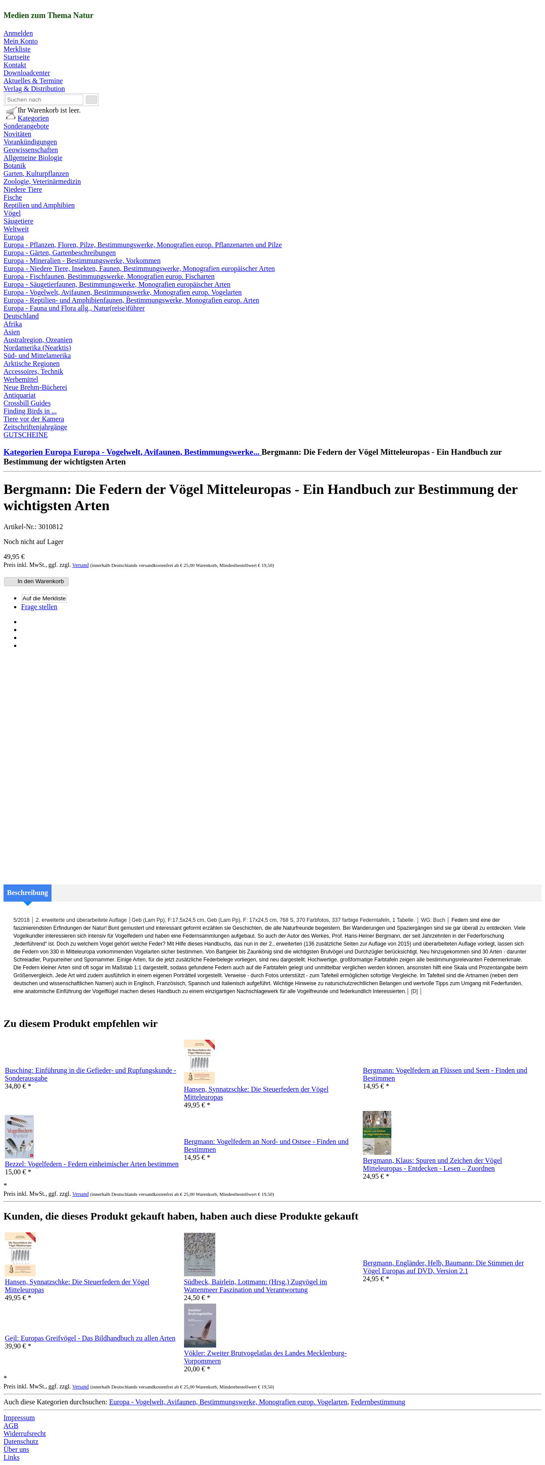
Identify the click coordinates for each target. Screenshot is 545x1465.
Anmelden (18, 33)
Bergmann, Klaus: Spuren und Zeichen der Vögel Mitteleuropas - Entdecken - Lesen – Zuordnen (432, 1164)
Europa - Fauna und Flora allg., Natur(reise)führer (74, 308)
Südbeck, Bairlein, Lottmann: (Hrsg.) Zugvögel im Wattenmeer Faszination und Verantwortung (255, 1285)
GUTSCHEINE (26, 434)
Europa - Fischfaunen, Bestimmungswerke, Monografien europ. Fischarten (109, 276)
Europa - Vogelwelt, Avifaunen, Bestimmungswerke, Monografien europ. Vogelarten (123, 292)
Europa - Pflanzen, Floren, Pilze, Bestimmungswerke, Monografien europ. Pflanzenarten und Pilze (143, 244)
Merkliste (17, 49)
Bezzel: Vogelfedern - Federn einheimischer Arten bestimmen (92, 1164)
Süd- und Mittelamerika (37, 355)
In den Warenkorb (35, 581)
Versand (80, 565)
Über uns (16, 1449)
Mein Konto (21, 41)
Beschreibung (27, 892)
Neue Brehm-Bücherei (35, 387)
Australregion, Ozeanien (38, 339)
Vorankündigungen (30, 142)
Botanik (15, 165)
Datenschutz (21, 1441)
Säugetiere (18, 221)
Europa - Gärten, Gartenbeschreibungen (60, 252)
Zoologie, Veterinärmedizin (42, 181)
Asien (12, 332)
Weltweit (16, 229)
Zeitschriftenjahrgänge (35, 427)
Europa (14, 237)
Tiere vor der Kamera (34, 419)
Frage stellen (39, 606)
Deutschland (21, 316)
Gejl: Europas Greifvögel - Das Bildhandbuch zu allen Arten (90, 1338)
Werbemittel (21, 379)
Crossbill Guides (27, 403)
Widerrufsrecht (25, 1433)
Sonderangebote (26, 126)
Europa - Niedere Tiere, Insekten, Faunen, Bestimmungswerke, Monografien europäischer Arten (139, 268)
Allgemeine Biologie (33, 157)
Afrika (13, 324)
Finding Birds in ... (30, 411)
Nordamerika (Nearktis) (37, 347)
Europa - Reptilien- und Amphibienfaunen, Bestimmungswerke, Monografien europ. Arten (131, 300)
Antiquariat (20, 395)
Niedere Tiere (23, 189)
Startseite (17, 57)
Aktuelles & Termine (33, 80)
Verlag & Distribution (34, 88)
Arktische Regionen (32, 363)
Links (11, 1457)
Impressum (19, 1417)
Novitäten (17, 134)
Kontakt (15, 65)
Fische (13, 197)
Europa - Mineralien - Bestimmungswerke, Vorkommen (82, 260)
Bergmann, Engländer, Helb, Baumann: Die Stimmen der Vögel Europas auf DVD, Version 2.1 (443, 1267)
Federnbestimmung (378, 1402)
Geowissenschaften (31, 149)
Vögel (12, 213)
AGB (11, 1425)
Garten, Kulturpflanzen (36, 173)
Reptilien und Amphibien (39, 205)
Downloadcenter (27, 73)
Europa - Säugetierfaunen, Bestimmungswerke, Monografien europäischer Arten (117, 284)
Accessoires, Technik (33, 371)
